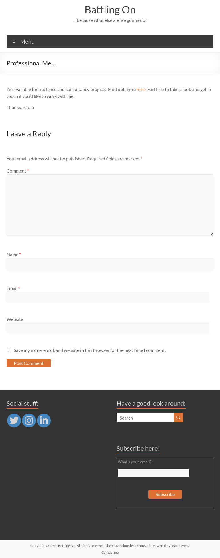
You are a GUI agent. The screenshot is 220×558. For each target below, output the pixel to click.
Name (14, 254)
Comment (18, 170)
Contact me (110, 552)
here (141, 89)
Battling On (110, 9)
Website (15, 319)
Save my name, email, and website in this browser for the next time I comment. (90, 350)
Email (13, 288)
